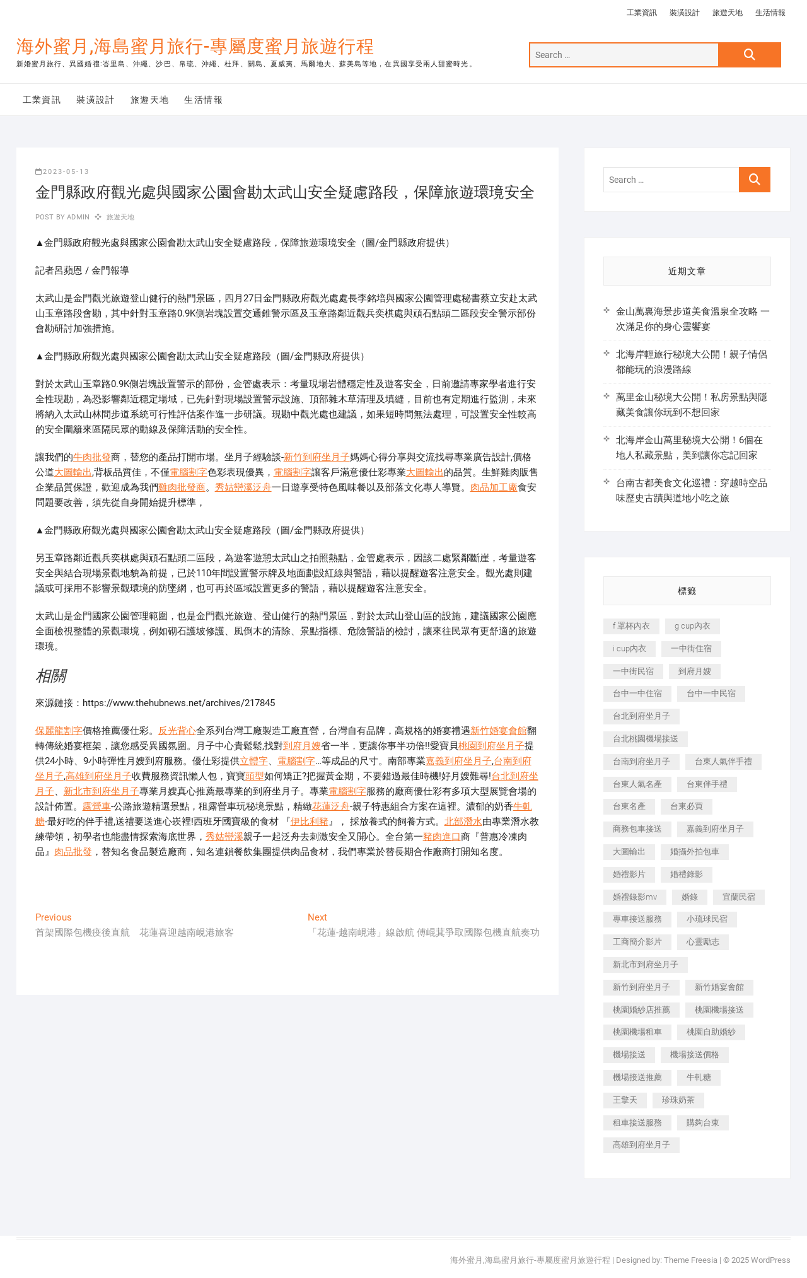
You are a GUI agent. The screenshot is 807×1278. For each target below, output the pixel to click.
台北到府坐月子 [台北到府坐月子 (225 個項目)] (641, 716)
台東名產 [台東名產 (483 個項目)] (629, 806)
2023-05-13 (62, 172)
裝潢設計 (685, 12)
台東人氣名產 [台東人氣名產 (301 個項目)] (637, 784)
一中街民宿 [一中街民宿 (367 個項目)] (633, 671)
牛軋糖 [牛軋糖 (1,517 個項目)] (699, 1077)
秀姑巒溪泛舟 (243, 487)
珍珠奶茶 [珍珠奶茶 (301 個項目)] (678, 1100)
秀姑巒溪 (224, 836)
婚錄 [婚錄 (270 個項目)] (690, 897)
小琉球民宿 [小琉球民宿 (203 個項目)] (707, 919)
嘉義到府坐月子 (459, 761)
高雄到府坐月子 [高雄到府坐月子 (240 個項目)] (641, 1144)
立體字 (254, 761)
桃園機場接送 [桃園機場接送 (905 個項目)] (719, 1009)
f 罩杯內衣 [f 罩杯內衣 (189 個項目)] (631, 625)
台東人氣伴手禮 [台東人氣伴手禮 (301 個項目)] (723, 761)
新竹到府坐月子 (317, 457)
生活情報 (770, 12)
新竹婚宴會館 (498, 730)
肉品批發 (73, 851)
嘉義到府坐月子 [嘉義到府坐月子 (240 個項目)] (715, 829)
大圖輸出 (73, 472)
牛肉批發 (92, 457)
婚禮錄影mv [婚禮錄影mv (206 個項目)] (635, 897)
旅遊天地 (727, 12)
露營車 (97, 806)
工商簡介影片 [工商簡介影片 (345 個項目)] (637, 941)
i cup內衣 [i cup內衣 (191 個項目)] (629, 648)
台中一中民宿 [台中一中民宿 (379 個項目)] (711, 693)
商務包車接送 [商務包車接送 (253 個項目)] (637, 829)
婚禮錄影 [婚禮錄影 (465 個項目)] (686, 874)
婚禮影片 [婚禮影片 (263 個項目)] (629, 874)
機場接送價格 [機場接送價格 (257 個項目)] (694, 1054)
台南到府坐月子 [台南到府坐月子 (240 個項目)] (641, 761)
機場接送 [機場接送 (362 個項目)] (629, 1054)
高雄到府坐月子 (99, 776)
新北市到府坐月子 (101, 791)
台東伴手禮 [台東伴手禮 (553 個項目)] (707, 784)
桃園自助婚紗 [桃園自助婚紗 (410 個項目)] (711, 1032)
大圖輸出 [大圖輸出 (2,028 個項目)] (629, 851)
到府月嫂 (302, 746)
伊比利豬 (309, 821)
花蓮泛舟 (331, 806)
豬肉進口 (442, 836)
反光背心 (177, 730)
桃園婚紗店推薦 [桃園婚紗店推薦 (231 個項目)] (641, 1009)
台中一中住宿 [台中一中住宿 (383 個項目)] (637, 693)
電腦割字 (188, 472)
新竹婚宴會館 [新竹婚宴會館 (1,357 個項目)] (719, 987)
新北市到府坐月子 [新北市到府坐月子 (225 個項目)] (645, 964)
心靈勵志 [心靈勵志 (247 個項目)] (703, 941)
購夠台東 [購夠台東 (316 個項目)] (703, 1122)
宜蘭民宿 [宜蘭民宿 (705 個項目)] (739, 897)
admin (77, 217)
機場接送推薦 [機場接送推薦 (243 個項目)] (637, 1077)
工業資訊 (642, 12)
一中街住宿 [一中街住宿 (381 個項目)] (691, 648)
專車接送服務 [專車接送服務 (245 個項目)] (637, 919)
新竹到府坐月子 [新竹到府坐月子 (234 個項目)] (641, 987)
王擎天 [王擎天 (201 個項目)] (625, 1100)
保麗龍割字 (59, 730)
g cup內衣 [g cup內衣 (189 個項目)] (693, 625)
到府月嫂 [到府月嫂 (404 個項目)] (694, 671)
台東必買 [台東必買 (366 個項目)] (686, 806)
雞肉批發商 (182, 487)
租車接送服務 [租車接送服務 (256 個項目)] (637, 1122)
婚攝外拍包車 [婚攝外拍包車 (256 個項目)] (694, 851)
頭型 (254, 776)
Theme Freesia (690, 1260)
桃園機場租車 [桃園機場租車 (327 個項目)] (637, 1032)
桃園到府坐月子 (491, 746)
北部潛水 (463, 821)
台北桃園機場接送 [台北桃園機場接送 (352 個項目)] (645, 738)
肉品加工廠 (494, 487)
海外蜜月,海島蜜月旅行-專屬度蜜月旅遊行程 (195, 46)
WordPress (771, 1260)
